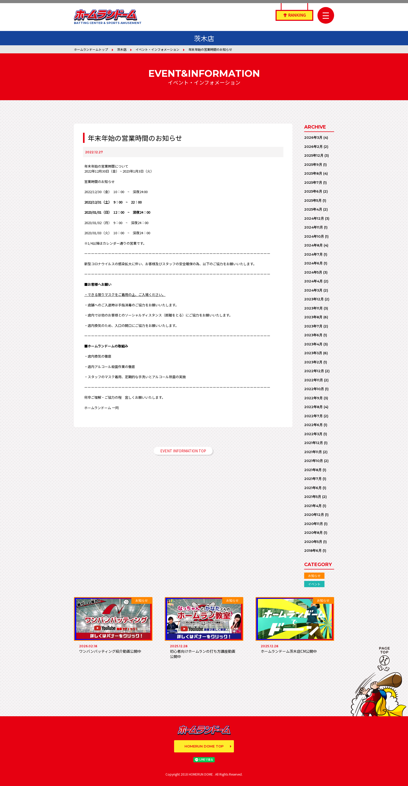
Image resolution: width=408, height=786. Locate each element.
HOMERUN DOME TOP (204, 746)
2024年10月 (314, 236)
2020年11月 (313, 524)
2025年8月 (313, 173)
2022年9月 (313, 398)
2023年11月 (313, 308)
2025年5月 (313, 200)
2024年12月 (314, 218)
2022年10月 (314, 389)
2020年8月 (313, 532)
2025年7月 (313, 182)
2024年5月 (313, 272)
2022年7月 (313, 416)
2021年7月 (313, 479)
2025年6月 (313, 191)
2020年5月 (313, 542)
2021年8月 (313, 470)
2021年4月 (313, 506)
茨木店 (121, 49)
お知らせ (314, 575)
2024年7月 (313, 254)
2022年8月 (313, 407)
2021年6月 (313, 488)
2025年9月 (313, 164)
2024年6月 (313, 263)
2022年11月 (313, 380)
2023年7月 (313, 326)
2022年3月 (313, 434)
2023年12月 (314, 299)
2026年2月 (313, 146)
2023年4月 (313, 344)
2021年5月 (312, 497)
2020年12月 (314, 514)
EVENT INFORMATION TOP (183, 450)
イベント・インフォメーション (157, 49)
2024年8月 (313, 245)
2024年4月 (313, 281)
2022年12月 (314, 371)
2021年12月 (313, 443)
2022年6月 (313, 425)
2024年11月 (313, 227)
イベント (314, 584)
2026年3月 (313, 137)
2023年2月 (313, 362)
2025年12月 (313, 155)
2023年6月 (313, 335)
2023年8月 (313, 317)
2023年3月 (313, 353)
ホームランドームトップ (91, 49)
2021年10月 (313, 461)
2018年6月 (313, 550)
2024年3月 (313, 290)
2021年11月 (313, 452)
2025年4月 (313, 209)
